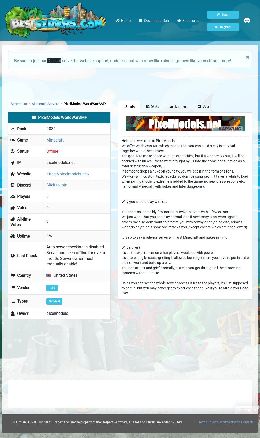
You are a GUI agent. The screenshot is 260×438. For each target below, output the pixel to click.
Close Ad (247, 410)
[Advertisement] (130, 83)
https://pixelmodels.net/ (68, 173)
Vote (203, 106)
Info (129, 106)
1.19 (52, 288)
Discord (54, 60)
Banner (178, 106)
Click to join (56, 185)
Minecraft (55, 140)
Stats (152, 106)
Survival (54, 301)
